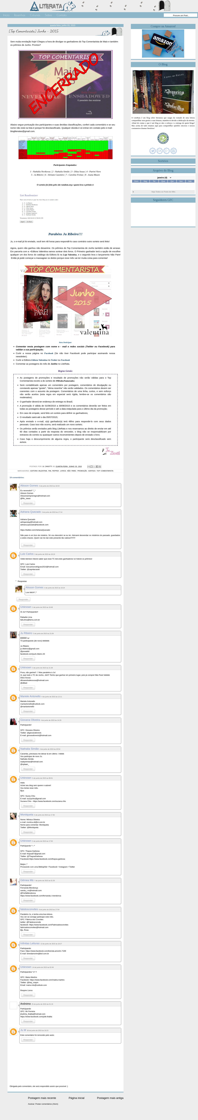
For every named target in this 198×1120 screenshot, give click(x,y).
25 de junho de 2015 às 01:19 (42, 1004)
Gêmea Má (26, 880)
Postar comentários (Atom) (46, 1104)
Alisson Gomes (29, 485)
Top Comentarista (105, 471)
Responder (28, 503)
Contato (62, 15)
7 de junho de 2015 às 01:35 (44, 880)
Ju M (23, 1030)
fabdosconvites (29, 909)
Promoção (82, 471)
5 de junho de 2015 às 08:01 (42, 778)
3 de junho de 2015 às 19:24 (54, 588)
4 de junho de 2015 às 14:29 (51, 720)
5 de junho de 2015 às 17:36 (44, 815)
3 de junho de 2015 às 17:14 (52, 512)
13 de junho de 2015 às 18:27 (51, 944)
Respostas (22, 581)
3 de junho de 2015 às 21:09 (43, 633)
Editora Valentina (39, 360)
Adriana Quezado (30, 511)
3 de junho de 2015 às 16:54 (49, 486)
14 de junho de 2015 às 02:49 (43, 967)
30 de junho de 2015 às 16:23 (37, 1030)
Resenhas (19, 15)
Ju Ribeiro (26, 633)
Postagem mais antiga (110, 1098)
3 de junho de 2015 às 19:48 (42, 607)
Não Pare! (71, 471)
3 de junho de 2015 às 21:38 (42, 668)
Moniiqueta (26, 814)
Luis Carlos (27, 553)
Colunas (35, 15)
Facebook (65, 360)
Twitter (54, 360)
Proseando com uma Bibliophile (33, 867)
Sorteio (91, 471)
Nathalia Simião (29, 748)
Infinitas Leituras (30, 943)
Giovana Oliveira (30, 719)
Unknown (25, 607)
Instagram (63, 867)
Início (6, 15)
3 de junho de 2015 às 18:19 (45, 554)
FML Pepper (53, 471)
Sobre (48, 15)
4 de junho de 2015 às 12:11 (52, 697)
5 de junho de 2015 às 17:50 (42, 841)
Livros (63, 471)
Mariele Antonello (30, 696)
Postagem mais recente (42, 1098)
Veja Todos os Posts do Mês (163, 192)
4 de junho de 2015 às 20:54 (50, 749)
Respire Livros (26, 990)
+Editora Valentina (39, 251)
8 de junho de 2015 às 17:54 (49, 909)
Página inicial (76, 1098)
